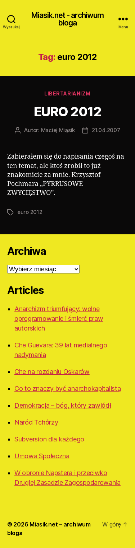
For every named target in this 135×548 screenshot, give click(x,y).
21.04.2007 (106, 130)
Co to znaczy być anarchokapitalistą (67, 388)
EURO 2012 (68, 112)
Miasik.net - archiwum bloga (67, 19)
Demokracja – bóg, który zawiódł (62, 405)
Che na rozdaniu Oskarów (52, 371)
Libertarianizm (67, 93)
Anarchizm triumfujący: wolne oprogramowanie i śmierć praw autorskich (58, 318)
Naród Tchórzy (36, 422)
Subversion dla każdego (49, 439)
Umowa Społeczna (41, 456)
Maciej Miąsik (58, 130)
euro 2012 (29, 212)
